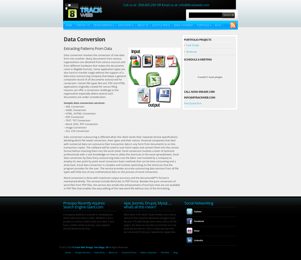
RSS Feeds (233, 25)
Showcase (191, 51)
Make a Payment (183, 25)
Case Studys (192, 45)
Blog (218, 25)
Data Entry (126, 25)
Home (68, 25)
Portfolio (204, 25)
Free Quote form (193, 103)
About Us (142, 25)
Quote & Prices (161, 25)
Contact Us (83, 25)
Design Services (103, 25)
